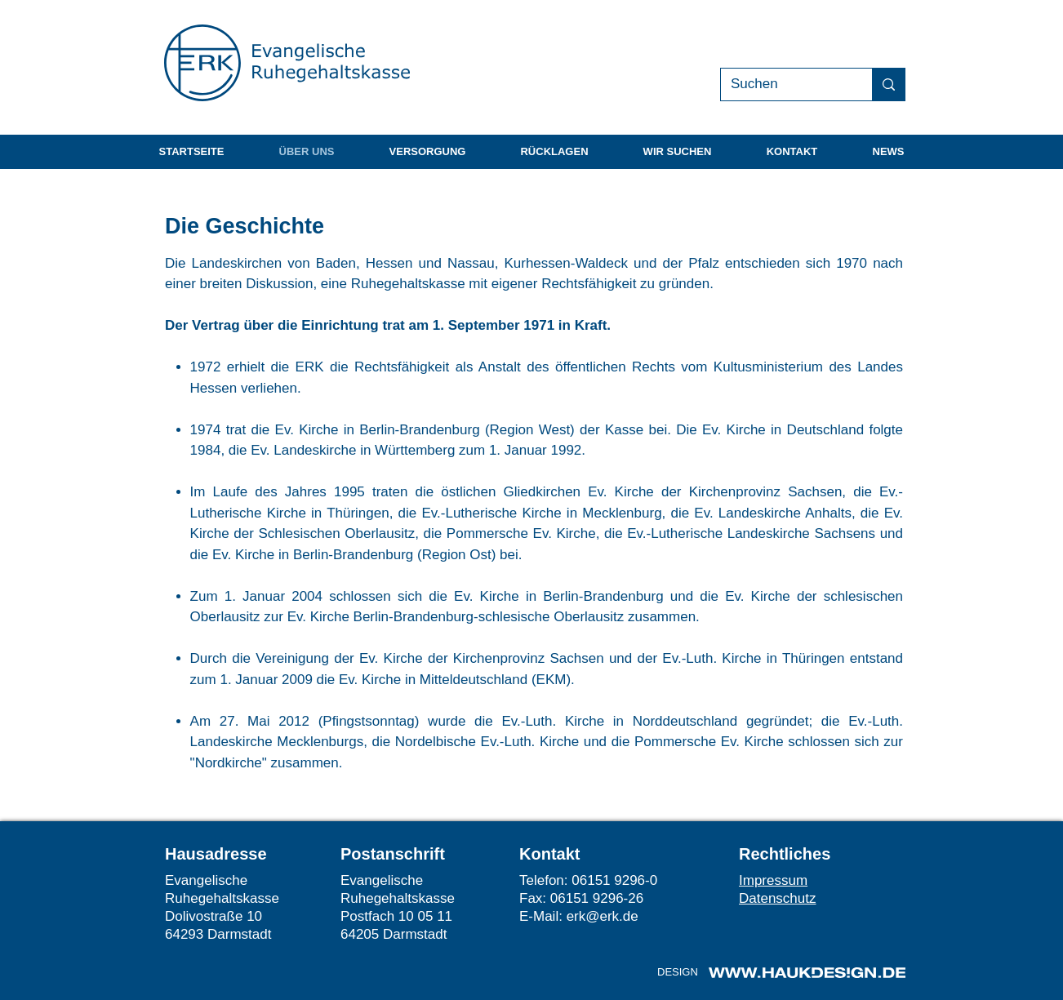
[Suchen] (784, 84)
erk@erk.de (602, 916)
